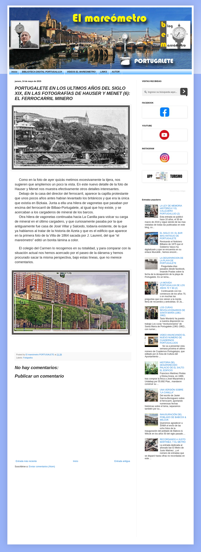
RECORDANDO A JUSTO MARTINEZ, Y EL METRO (173, 440)
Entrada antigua (122, 461)
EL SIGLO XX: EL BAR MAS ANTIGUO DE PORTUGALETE (171, 236)
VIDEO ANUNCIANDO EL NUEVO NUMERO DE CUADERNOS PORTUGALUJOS (172, 339)
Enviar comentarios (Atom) (42, 466)
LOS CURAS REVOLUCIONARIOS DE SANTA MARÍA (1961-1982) (172, 311)
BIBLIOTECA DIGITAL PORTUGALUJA (42, 71)
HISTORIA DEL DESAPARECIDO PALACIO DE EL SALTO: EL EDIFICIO (172, 366)
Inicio (14, 71)
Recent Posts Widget (177, 191)
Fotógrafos (28, 358)
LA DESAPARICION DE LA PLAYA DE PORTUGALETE (171, 261)
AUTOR (115, 71)
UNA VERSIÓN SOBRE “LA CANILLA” (171, 391)
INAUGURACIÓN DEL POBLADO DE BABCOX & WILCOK (173, 417)
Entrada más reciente (26, 461)
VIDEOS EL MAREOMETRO (81, 71)
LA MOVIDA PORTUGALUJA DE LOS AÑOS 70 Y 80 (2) (172, 285)
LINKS (103, 71)
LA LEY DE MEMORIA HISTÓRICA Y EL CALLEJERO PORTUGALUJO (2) (171, 209)
